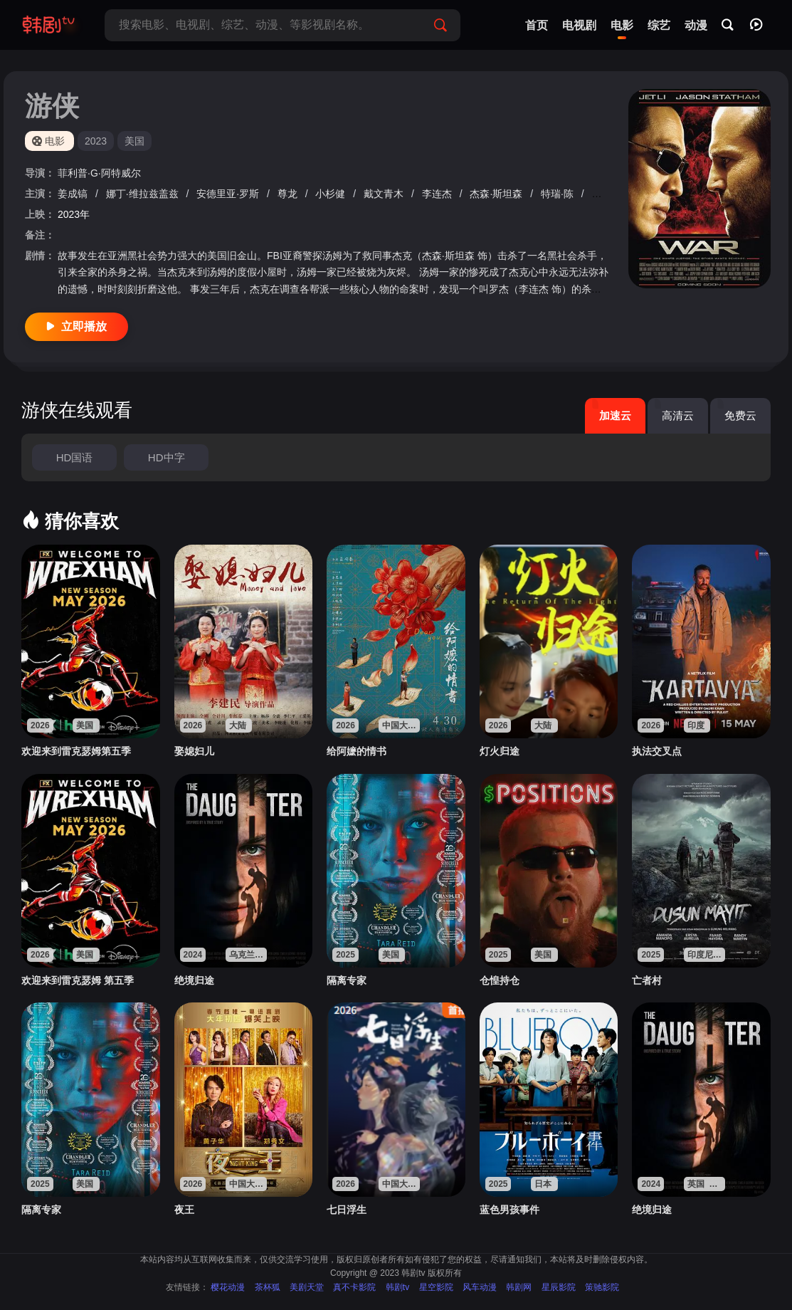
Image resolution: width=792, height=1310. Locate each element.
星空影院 (436, 1287)
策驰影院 (602, 1287)
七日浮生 (346, 1209)
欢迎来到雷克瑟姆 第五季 (77, 980)
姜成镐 (74, 193)
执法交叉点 (657, 751)
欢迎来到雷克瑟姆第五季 (76, 751)
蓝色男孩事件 (509, 1209)
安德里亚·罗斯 (229, 193)
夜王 (184, 1209)
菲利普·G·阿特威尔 (99, 173)
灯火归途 (499, 751)
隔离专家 (346, 980)
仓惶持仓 (499, 980)
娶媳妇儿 (194, 751)
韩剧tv (397, 1287)
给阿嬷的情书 (356, 751)
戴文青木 (385, 193)
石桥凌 (608, 193)
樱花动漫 (228, 1287)
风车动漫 (480, 1287)
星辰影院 (559, 1287)
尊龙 (289, 193)
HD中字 (166, 457)
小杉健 (331, 193)
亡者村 (647, 980)
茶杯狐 (267, 1287)
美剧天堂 (307, 1287)
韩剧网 (519, 1287)
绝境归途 (194, 980)
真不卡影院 (354, 1287)
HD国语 (74, 457)
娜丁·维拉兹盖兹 (143, 193)
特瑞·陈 (558, 193)
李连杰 (438, 193)
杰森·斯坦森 (497, 193)
